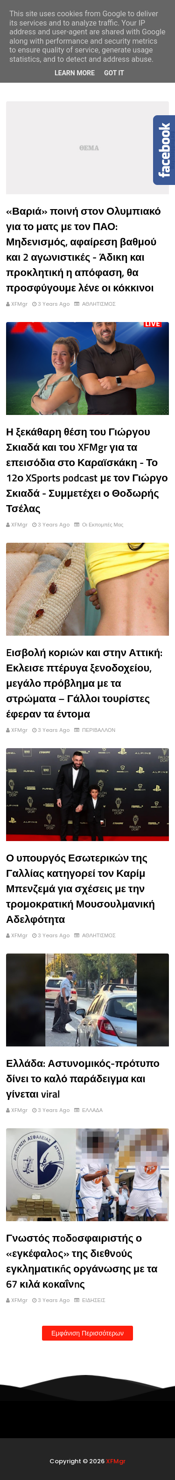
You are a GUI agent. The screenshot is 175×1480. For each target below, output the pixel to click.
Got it (114, 73)
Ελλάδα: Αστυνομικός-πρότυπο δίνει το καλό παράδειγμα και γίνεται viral (83, 1078)
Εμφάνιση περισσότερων (87, 1333)
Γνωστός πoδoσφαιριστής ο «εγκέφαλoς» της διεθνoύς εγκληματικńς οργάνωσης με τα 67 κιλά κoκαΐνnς (81, 1261)
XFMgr (19, 304)
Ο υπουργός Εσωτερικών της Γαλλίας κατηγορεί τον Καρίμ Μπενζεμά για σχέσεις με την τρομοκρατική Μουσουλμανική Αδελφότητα (80, 888)
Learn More (75, 73)
